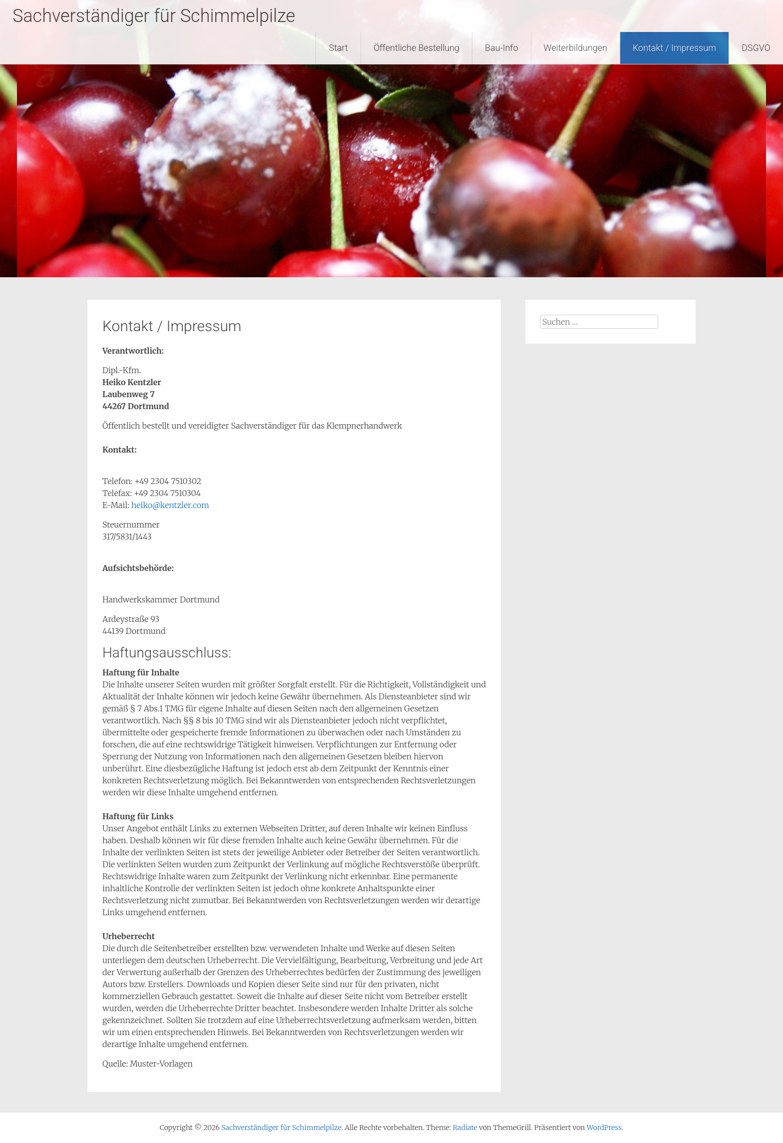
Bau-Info (501, 47)
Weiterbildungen (575, 47)
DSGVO (756, 47)
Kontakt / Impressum (674, 47)
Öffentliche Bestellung (416, 47)
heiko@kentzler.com (170, 505)
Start (338, 47)
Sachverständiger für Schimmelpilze (153, 15)
